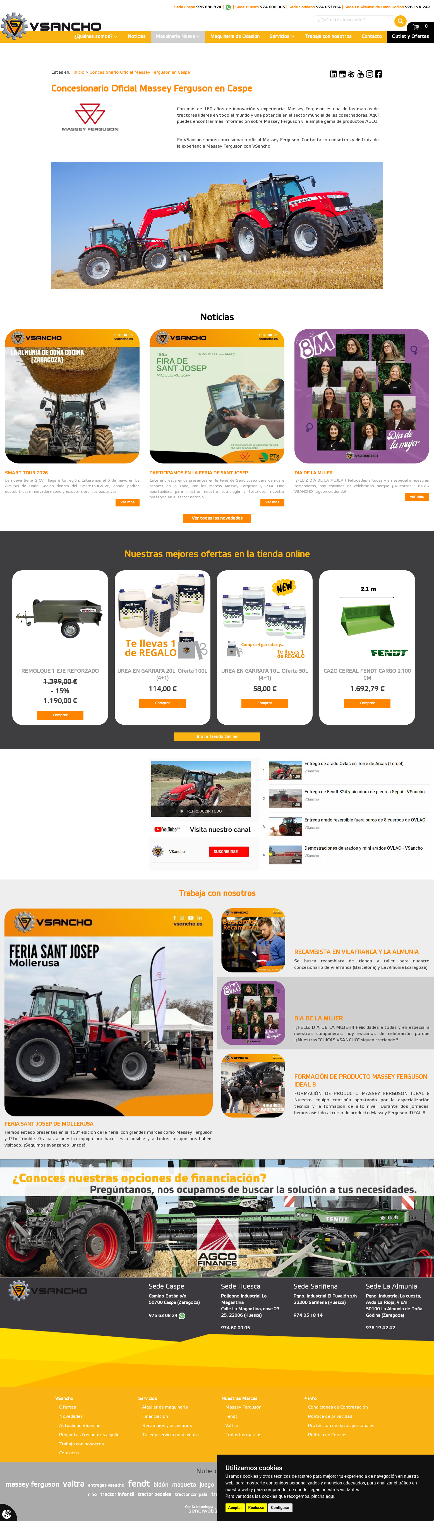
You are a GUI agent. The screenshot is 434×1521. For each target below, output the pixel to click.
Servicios (282, 37)
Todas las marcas (243, 1435)
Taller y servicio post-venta (170, 1435)
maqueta (184, 1485)
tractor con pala (191, 1495)
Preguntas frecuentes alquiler (90, 1435)
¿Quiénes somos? (96, 37)
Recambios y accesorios (167, 1426)
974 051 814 (328, 7)
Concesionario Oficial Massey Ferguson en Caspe (140, 72)
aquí (330, 1496)
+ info (310, 1399)
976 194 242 (417, 7)
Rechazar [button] (256, 1507)
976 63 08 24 (163, 1316)
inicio (79, 72)
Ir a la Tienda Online (217, 737)
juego (207, 1485)
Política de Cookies (327, 1435)
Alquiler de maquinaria (165, 1407)
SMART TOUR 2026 (26, 473)
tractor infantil (117, 1494)
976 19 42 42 (380, 1328)
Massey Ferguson (243, 1407)
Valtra (231, 1426)
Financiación (155, 1416)
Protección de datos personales (341, 1426)
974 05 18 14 (308, 1315)
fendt (139, 1484)
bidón (160, 1485)
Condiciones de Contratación (338, 1407)
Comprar (60, 715)
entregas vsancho (106, 1486)
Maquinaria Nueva (178, 37)
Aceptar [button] (235, 1507)
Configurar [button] (280, 1507)
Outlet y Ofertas (410, 37)
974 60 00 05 (235, 1328)
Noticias (137, 37)
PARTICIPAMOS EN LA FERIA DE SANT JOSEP (199, 473)
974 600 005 (272, 7)
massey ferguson (32, 1485)
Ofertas (67, 1407)
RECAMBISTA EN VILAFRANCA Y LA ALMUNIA (356, 952)
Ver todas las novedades (217, 518)
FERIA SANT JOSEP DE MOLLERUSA (48, 1124)
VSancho (64, 1399)
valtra (73, 1484)
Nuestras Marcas (239, 1399)
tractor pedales (154, 1495)
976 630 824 (208, 7)
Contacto (372, 37)
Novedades (71, 1416)
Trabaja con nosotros (328, 37)
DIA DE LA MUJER (313, 473)
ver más (128, 502)
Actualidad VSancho (80, 1426)
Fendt (231, 1416)
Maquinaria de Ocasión (235, 37)
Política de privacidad (330, 1416)
